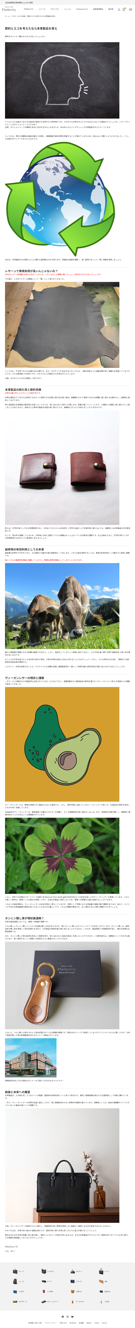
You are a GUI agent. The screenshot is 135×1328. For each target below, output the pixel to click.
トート (107, 1271)
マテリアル (54, 9)
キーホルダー (80, 1301)
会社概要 (81, 1322)
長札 (106, 1281)
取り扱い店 (73, 1322)
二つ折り (21, 1291)
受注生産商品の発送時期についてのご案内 (19, 2)
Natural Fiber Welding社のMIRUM (60, 896)
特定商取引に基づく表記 (35, 1322)
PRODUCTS (28, 9)
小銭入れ (79, 1291)
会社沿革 (88, 1322)
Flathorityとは (82, 9)
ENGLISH (104, 1322)
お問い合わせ (63, 1322)
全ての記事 (23, 16)
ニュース (67, 9)
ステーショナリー (53, 1301)
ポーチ (49, 1281)
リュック (21, 1281)
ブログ (14, 16)
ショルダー (51, 1271)
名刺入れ (108, 1291)
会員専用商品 (98, 9)
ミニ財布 (50, 1291)
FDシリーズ (77, 1032)
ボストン (79, 1271)
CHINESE (96, 1322)
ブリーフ (21, 1271)
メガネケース (23, 1301)
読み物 (110, 9)
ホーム (7, 16)
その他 (107, 1301)
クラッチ (79, 1281)
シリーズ (42, 9)
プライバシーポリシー (51, 1322)
